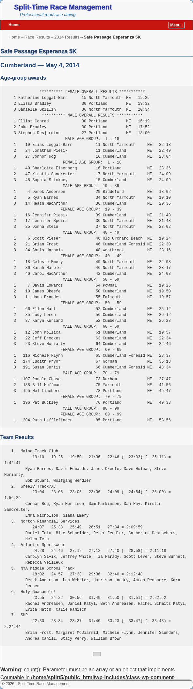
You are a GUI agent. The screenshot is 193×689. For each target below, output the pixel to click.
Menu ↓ (177, 25)
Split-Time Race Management (63, 7)
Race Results (37, 37)
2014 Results (66, 37)
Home (13, 25)
